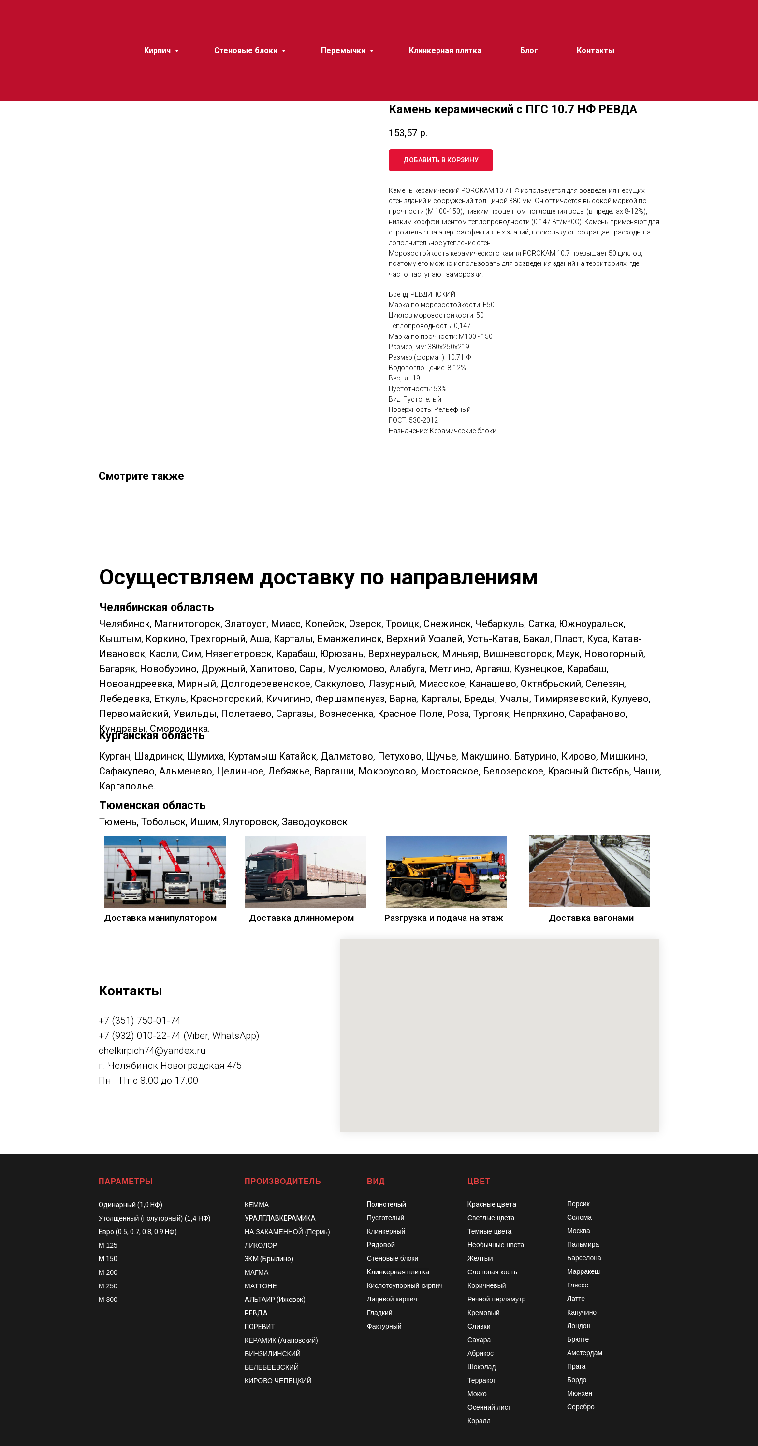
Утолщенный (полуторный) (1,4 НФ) (155, 1218)
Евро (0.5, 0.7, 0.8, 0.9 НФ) (138, 1232)
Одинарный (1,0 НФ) (130, 1205)
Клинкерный (386, 1231)
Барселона (584, 1258)
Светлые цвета (490, 1218)
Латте (576, 1298)
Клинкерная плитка (398, 1272)
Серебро (581, 1407)
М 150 (108, 1259)
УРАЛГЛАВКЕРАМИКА (280, 1218)
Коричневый (486, 1285)
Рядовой (381, 1245)
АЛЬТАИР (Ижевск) (275, 1299)
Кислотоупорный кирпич (405, 1285)
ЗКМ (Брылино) (269, 1259)
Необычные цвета (495, 1245)
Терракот (481, 1380)
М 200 (108, 1272)
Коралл (479, 1421)
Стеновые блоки (392, 1258)
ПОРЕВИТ (260, 1326)
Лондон (578, 1325)
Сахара (479, 1340)
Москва (578, 1231)
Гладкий (380, 1312)
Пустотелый (385, 1218)
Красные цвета (491, 1204)
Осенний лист (489, 1407)
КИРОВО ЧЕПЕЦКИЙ (278, 1381)
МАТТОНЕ (261, 1286)
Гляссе (577, 1285)
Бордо (576, 1380)
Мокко (477, 1394)
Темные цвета (489, 1231)
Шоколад (481, 1367)
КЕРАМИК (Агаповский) (281, 1340)
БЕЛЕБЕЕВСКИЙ (272, 1367)
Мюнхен (579, 1393)
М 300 (108, 1299)
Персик (578, 1204)
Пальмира (583, 1244)
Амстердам (584, 1353)
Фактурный (384, 1326)
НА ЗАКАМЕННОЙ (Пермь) (287, 1232)
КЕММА (257, 1205)
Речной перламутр (496, 1299)
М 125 (108, 1245)
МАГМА (256, 1272)
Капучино (582, 1312)
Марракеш (583, 1271)
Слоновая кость (492, 1272)
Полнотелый (386, 1204)
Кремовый (483, 1312)
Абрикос (480, 1353)
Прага (576, 1366)
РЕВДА (256, 1313)
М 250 (108, 1286)
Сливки (478, 1326)
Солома (579, 1217)
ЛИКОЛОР (261, 1245)
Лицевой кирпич (392, 1299)
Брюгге (578, 1339)
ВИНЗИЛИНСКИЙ (273, 1354)
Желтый (480, 1258)
